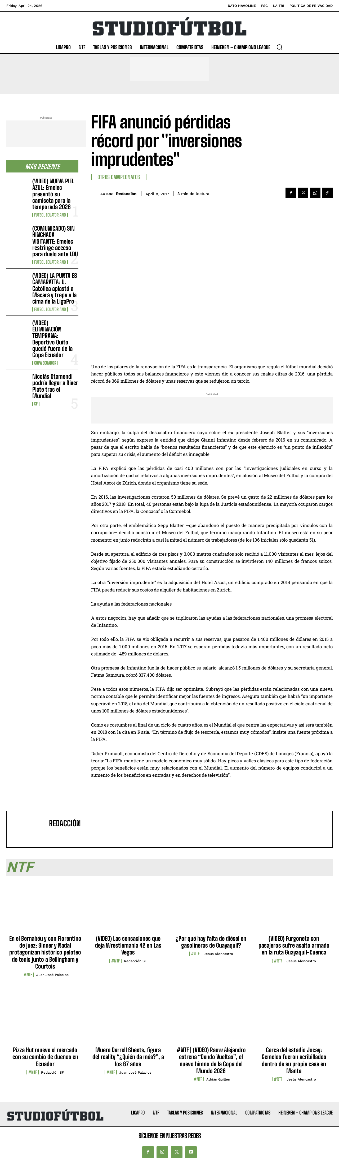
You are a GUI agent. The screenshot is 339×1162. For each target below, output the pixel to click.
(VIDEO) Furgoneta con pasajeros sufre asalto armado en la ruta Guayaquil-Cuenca (293, 945)
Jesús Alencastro (218, 954)
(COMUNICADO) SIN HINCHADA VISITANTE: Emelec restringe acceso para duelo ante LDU (55, 241)
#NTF (28, 975)
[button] (279, 47)
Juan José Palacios (52, 975)
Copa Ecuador (45, 363)
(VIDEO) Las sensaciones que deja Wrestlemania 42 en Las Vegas (128, 945)
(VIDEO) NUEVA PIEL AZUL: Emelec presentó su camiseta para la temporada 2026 (53, 194)
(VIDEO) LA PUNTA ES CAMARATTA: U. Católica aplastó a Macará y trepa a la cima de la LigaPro (54, 288)
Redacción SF (135, 961)
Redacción (126, 193)
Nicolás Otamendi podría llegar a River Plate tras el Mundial (55, 386)
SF (36, 404)
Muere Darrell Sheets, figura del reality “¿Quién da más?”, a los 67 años (128, 1057)
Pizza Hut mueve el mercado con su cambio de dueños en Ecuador (45, 1057)
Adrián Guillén (218, 1079)
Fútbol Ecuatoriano (50, 215)
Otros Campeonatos (118, 177)
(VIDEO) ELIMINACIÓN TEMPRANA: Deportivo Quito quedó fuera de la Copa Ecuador (52, 338)
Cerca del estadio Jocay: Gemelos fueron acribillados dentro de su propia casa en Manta (294, 1060)
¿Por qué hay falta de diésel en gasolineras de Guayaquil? (211, 942)
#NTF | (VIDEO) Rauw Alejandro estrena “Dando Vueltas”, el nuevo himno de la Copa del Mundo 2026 (211, 1060)
